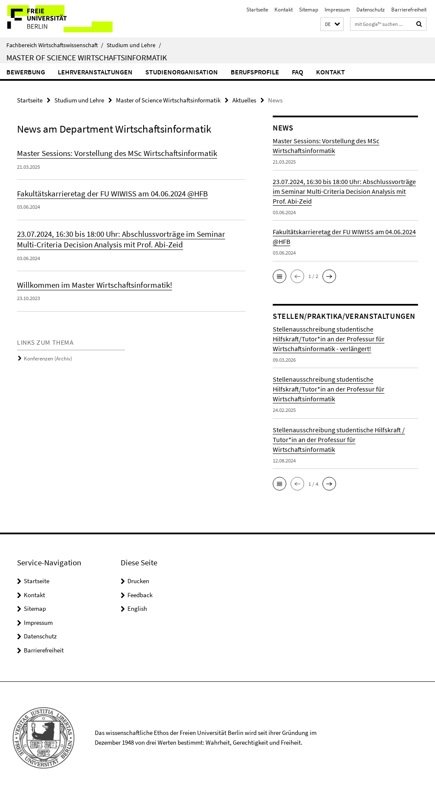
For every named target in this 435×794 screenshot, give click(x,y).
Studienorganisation (181, 72)
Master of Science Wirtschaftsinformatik (86, 57)
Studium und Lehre (134, 45)
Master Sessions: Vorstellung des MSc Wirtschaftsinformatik (117, 153)
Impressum (337, 9)
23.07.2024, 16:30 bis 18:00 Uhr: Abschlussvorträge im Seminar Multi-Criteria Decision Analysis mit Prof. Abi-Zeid (121, 238)
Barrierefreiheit (409, 9)
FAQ (297, 72)
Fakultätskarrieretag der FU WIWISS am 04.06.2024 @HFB (112, 193)
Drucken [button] (138, 581)
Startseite (257, 9)
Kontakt (283, 9)
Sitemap (308, 9)
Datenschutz (370, 9)
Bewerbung (25, 72)
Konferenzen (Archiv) (48, 357)
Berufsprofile (255, 72)
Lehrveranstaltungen (95, 72)
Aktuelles (244, 100)
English (137, 608)
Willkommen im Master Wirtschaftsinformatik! (94, 284)
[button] (332, 24)
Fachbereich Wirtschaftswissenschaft (54, 45)
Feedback (140, 595)
